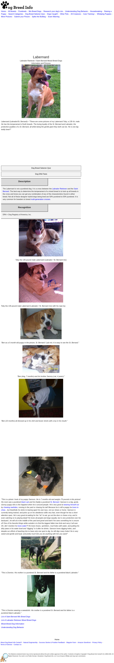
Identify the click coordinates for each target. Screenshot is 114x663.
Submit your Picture (22, 17)
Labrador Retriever (59, 189)
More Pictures (6, 17)
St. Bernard (54, 502)
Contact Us (17, 644)
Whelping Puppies (104, 14)
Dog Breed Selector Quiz (35, 14)
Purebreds (22, 11)
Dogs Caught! (52, 14)
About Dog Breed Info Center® (11, 642)
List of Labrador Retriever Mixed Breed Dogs (18, 620)
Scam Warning (53, 17)
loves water (22, 526)
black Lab (25, 502)
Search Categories (15, 14)
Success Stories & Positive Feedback (52, 642)
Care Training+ (89, 14)
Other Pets (64, 14)
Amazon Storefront (84, 642)
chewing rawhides (10, 507)
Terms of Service (6, 644)
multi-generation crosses (40, 199)
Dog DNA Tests (41, 174)
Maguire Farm (71, 642)
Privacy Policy (97, 642)
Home (3, 11)
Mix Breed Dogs (35, 11)
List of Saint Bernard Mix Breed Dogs (15, 617)
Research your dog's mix (53, 11)
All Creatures (76, 14)
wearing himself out (71, 505)
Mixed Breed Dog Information (12, 624)
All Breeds (12, 11)
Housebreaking (96, 11)
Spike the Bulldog (39, 17)
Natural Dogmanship (30, 642)
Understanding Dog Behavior (76, 11)
